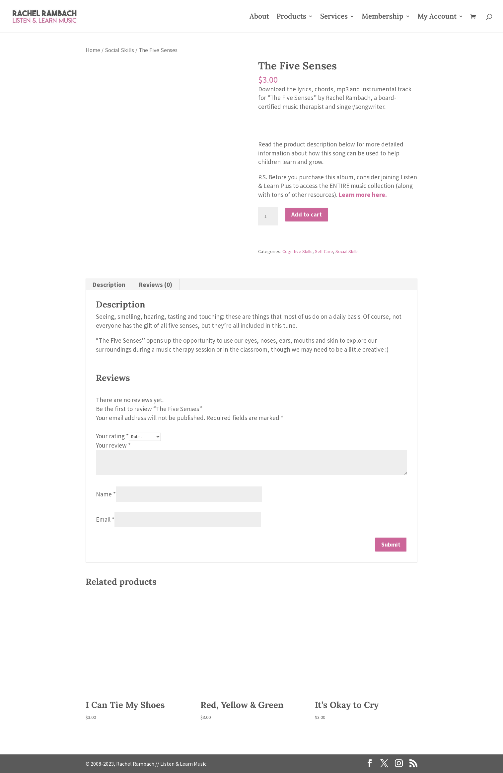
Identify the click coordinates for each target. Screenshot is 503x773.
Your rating (112, 436)
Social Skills (119, 50)
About (259, 17)
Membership (382, 17)
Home (93, 50)
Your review (113, 445)
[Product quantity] (268, 216)
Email (105, 519)
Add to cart (306, 214)
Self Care (324, 251)
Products (291, 17)
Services (334, 17)
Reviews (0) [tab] (155, 285)
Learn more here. (363, 195)
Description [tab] (109, 285)
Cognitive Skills (297, 251)
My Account (437, 17)
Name (106, 494)
